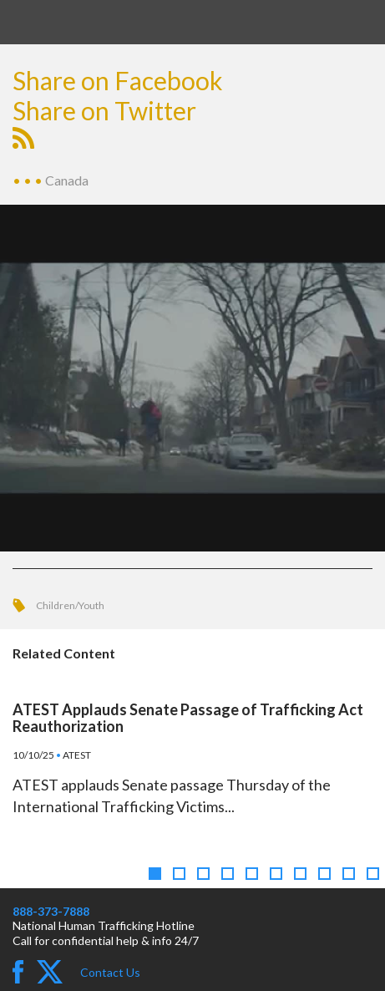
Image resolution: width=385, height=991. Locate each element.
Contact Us (110, 972)
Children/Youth (70, 605)
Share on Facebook (118, 80)
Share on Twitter (104, 110)
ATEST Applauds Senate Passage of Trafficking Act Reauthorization (188, 717)
